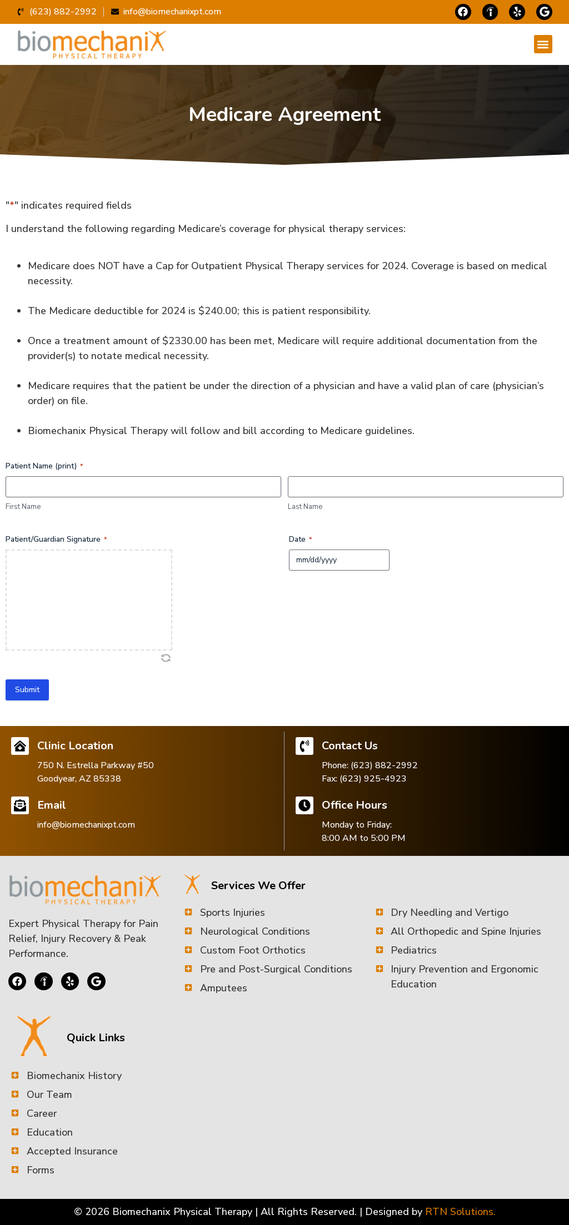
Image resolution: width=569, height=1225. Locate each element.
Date (300, 539)
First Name (23, 507)
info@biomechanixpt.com (86, 825)
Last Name (305, 507)
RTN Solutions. (460, 1211)
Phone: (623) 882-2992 (370, 765)
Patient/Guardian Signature (56, 539)
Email (51, 805)
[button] (543, 44)
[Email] (20, 805)
